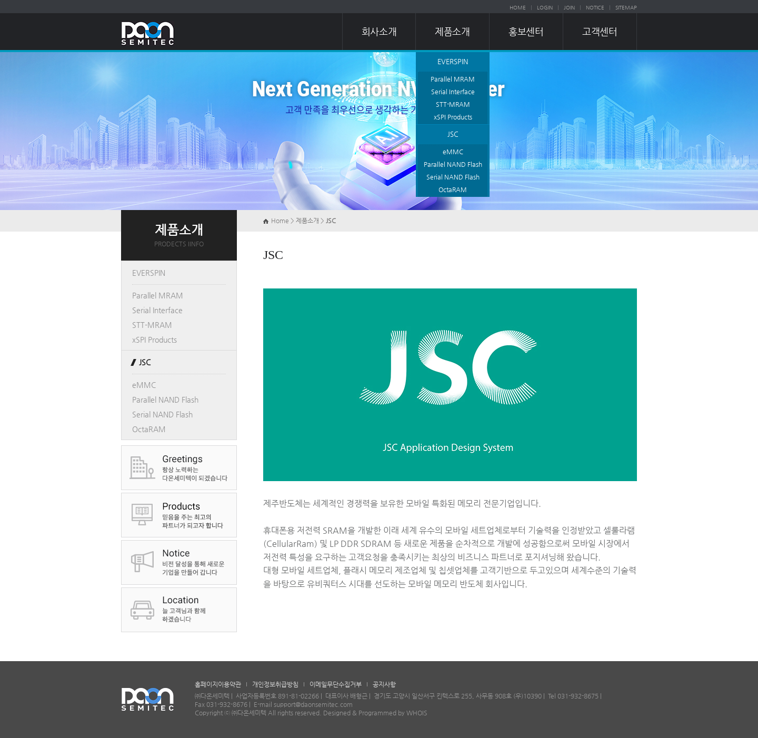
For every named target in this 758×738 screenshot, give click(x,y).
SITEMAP (626, 8)
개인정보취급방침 (275, 684)
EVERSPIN (452, 61)
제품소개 (452, 31)
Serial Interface (453, 91)
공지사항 (384, 684)
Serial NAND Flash (453, 177)
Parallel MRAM (453, 79)
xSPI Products (453, 117)
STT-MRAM (453, 104)
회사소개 (379, 31)
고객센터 (599, 31)
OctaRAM (452, 189)
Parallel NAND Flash (453, 164)
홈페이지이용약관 (218, 684)
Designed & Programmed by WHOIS (375, 712)
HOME (518, 8)
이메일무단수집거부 (336, 684)
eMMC (453, 151)
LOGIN (545, 8)
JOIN (569, 8)
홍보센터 (525, 31)
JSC (452, 134)
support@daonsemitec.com (313, 704)
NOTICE (595, 8)
